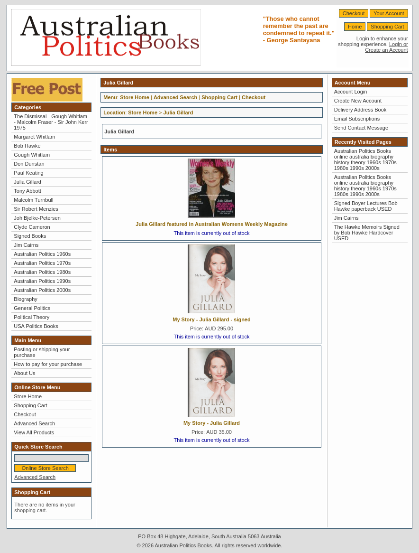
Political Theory (31, 317)
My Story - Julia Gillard (211, 423)
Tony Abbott (27, 191)
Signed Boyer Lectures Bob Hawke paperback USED (366, 206)
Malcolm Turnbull (33, 200)
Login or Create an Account (386, 47)
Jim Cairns (26, 245)
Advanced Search (34, 423)
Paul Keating (28, 173)
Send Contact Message (361, 128)
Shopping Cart (387, 26)
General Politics (32, 308)
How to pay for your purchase (48, 364)
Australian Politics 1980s (42, 272)
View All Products (34, 432)
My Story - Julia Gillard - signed (211, 319)
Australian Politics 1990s (42, 281)
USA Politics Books (36, 326)
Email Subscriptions (357, 119)
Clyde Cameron (32, 227)
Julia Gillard (27, 182)
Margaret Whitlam (34, 137)
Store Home (28, 396)
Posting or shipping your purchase (42, 352)
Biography (25, 299)
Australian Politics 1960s (42, 254)
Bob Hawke (27, 146)
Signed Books (30, 236)
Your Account (388, 13)
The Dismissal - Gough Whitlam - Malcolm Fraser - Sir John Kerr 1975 (51, 122)
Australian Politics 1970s (42, 263)
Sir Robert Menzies (36, 209)
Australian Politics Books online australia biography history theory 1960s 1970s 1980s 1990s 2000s (365, 159)
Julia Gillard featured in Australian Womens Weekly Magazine (212, 224)
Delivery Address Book (360, 109)
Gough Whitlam (32, 155)
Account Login (350, 91)
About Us (24, 373)
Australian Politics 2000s (42, 290)
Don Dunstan (29, 164)
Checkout (353, 13)
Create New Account (358, 100)
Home (355, 26)
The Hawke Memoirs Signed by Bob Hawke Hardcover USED (367, 232)
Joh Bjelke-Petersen (37, 218)
